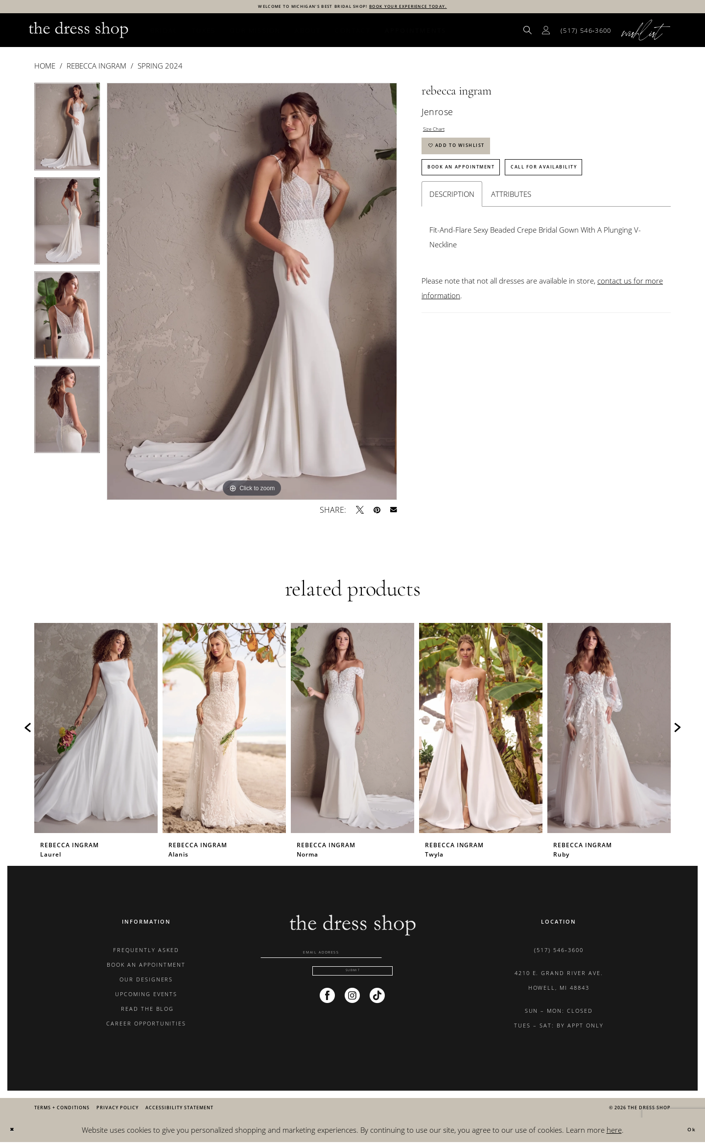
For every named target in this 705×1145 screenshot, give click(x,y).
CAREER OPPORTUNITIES (146, 1025)
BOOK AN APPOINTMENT (146, 967)
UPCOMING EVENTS (146, 996)
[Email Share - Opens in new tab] (393, 512)
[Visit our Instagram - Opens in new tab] (352, 1013)
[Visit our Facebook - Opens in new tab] (327, 1013)
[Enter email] (352, 957)
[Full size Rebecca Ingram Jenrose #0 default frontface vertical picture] (252, 294)
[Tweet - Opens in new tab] (360, 512)
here (614, 1132)
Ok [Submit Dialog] (688, 1132)
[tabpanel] (67, 132)
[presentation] (96, 730)
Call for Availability (599, 192)
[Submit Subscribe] (352, 985)
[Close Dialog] (15, 1132)
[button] (546, 32)
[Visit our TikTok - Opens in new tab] (377, 1013)
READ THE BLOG (146, 1011)
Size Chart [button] (439, 134)
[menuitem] (527, 32)
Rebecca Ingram (96, 68)
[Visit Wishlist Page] (646, 32)
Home (44, 68)
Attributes (511, 223)
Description (451, 223)
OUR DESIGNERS (146, 981)
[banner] (78, 32)
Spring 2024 (160, 68)
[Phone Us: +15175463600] (586, 33)
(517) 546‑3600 (558, 952)
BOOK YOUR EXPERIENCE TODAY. (439, 7)
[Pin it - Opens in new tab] (377, 512)
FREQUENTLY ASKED (146, 952)
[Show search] (527, 32)
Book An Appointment (478, 192)
